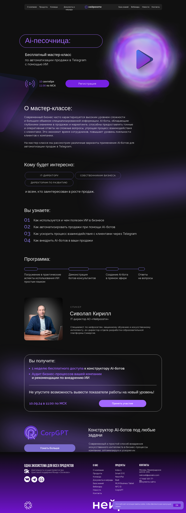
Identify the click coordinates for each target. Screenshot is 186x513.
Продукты (43, 7)
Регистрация (87, 83)
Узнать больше (49, 448)
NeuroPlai (119, 477)
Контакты (156, 7)
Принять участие (122, 403)
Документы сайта (147, 482)
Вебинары (135, 7)
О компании (32, 7)
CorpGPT (119, 490)
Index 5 (118, 470)
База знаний (123, 7)
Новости (145, 7)
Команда (54, 7)
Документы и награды (103, 480)
